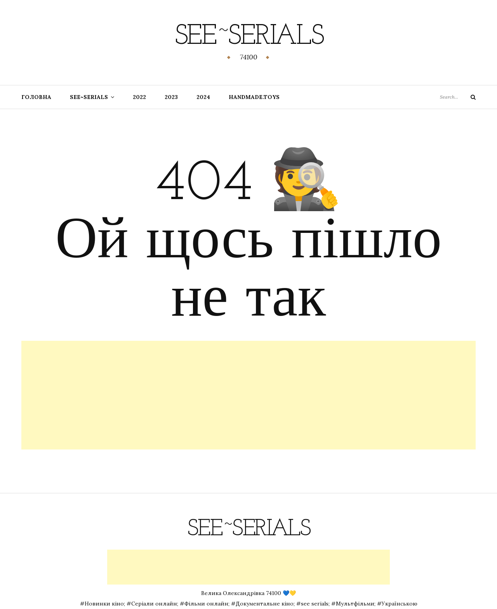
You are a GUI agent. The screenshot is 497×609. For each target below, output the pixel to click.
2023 (171, 97)
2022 (139, 97)
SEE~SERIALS (89, 97)
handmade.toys (254, 97)
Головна (36, 97)
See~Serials (248, 37)
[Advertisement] (248, 395)
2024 (203, 97)
